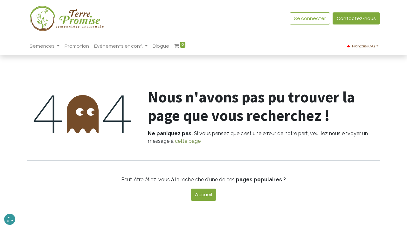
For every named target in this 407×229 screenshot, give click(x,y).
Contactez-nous (356, 18)
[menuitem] (77, 46)
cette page (188, 141)
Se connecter (310, 18)
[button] (9, 219)
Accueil (203, 194)
